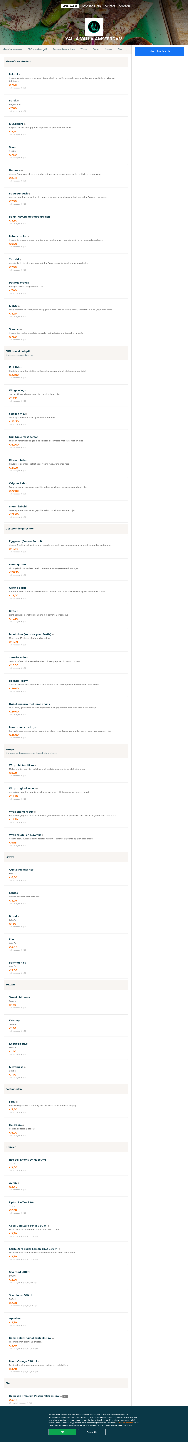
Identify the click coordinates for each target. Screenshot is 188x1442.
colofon (124, 6)
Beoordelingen (91, 6)
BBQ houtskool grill (37, 49)
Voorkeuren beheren (124, 1422)
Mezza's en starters (12, 49)
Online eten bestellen (160, 51)
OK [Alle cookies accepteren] (62, 1432)
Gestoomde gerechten (64, 49)
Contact (110, 6)
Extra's (96, 49)
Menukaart (70, 6)
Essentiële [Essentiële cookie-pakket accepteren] (92, 1432)
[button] (127, 49)
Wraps (84, 49)
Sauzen (108, 49)
